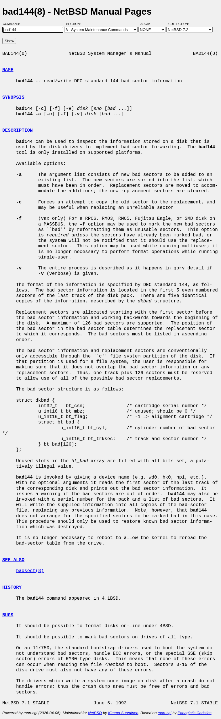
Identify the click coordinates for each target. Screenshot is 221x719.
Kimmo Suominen (123, 713)
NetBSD (95, 713)
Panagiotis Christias (195, 713)
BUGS (7, 615)
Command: (13, 24)
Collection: (178, 24)
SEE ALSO (13, 560)
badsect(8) (30, 571)
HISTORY (12, 587)
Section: (74, 24)
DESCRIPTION (17, 130)
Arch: (147, 24)
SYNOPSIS (13, 97)
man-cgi (164, 713)
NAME (7, 70)
